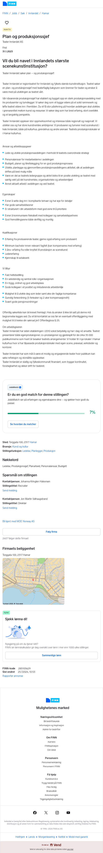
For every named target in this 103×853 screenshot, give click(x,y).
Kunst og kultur (20, 446)
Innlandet (33, 13)
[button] (6, 22)
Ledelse (26, 450)
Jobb (14, 13)
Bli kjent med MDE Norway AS (18, 521)
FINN (5, 13)
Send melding (9, 490)
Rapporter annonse (12, 675)
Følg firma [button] (51, 531)
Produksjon (49, 450)
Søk (23, 13)
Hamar (45, 13)
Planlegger (36, 450)
